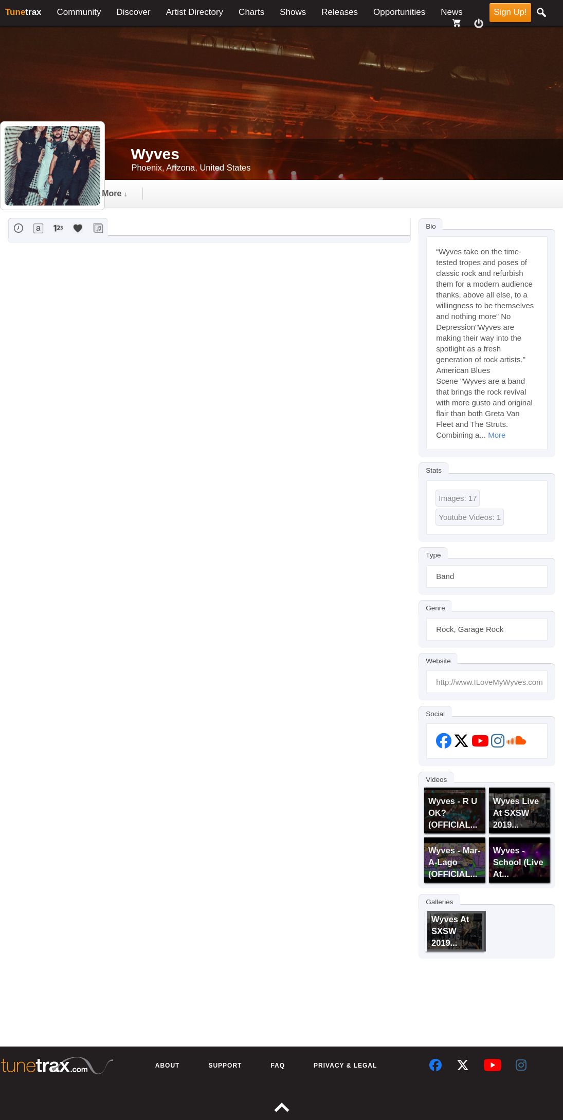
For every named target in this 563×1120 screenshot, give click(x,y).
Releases (339, 12)
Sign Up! (510, 12)
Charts (251, 12)
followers (265, 193)
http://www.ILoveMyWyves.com (489, 682)
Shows (293, 12)
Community (79, 12)
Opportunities (399, 12)
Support (225, 1065)
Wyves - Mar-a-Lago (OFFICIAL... (454, 862)
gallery (201, 193)
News (452, 12)
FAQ (277, 1065)
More (496, 435)
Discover (134, 12)
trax (23, 12)
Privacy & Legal (345, 1065)
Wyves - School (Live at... (518, 862)
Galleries (439, 901)
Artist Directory (194, 12)
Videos (436, 779)
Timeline (139, 193)
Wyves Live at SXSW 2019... (516, 812)
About (167, 1065)
